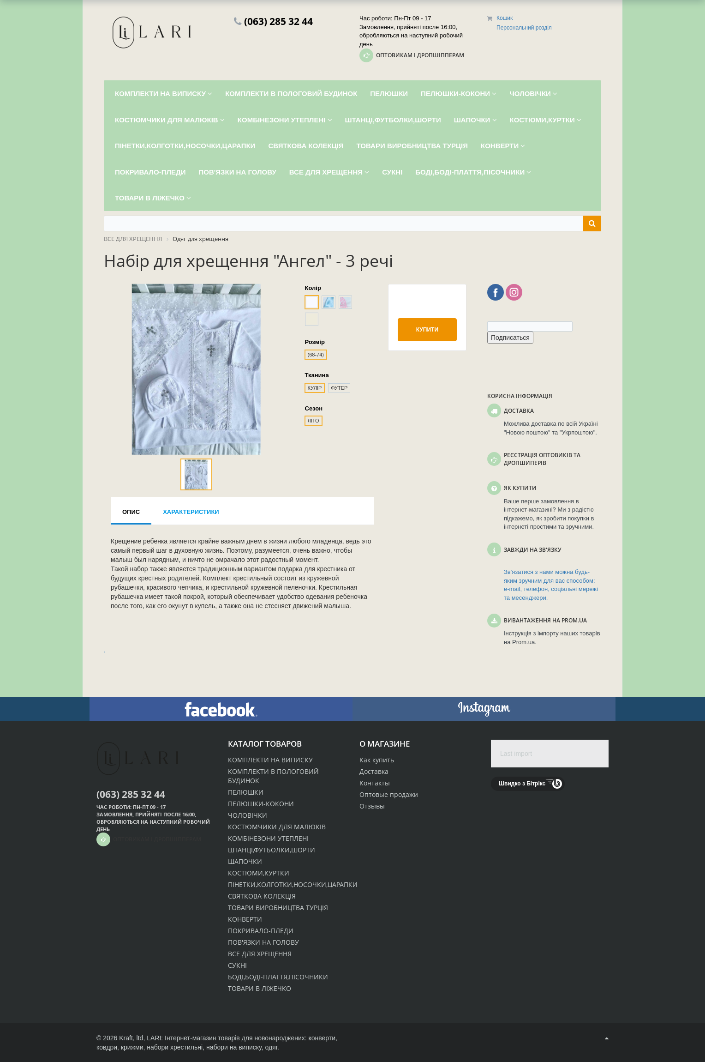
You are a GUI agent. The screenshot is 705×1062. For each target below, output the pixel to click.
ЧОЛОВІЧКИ (247, 815)
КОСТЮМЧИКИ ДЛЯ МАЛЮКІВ (277, 826)
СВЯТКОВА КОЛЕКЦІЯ (262, 896)
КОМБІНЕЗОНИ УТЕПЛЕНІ (268, 838)
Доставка (373, 771)
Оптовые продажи (388, 794)
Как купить (376, 759)
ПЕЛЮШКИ (245, 792)
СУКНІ (237, 965)
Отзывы (372, 806)
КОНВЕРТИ (245, 919)
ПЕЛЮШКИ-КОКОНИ (261, 803)
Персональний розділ (524, 27)
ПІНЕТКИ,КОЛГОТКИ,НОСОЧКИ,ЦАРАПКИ (293, 884)
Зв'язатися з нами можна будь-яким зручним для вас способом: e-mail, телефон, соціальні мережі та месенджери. (551, 584)
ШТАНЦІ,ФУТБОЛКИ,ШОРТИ (271, 849)
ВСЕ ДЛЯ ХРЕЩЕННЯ (260, 953)
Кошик (504, 18)
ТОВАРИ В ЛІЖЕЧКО (259, 988)
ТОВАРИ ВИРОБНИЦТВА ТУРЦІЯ (278, 907)
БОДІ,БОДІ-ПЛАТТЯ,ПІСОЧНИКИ (278, 976)
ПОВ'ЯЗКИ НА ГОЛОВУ (263, 942)
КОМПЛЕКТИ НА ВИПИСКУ (270, 759)
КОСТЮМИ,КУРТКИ (258, 873)
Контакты (374, 782)
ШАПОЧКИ (245, 861)
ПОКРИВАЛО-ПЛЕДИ (260, 930)
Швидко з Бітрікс (522, 783)
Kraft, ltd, (132, 1038)
